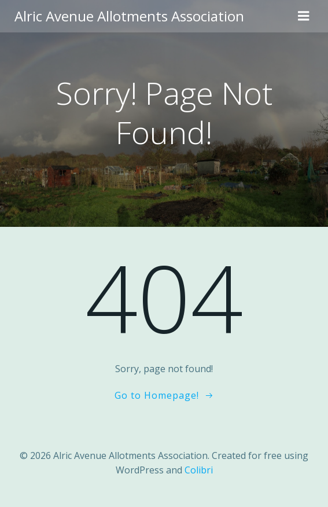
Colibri (199, 470)
